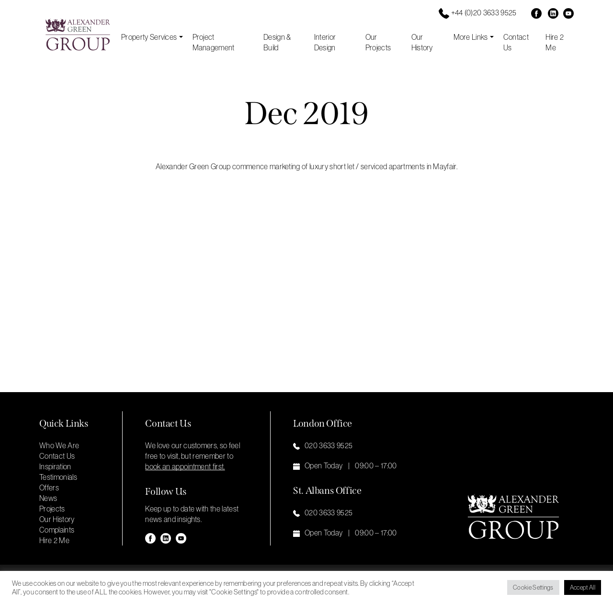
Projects (52, 508)
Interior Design (325, 42)
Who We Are (59, 445)
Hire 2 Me (554, 42)
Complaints (56, 529)
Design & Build (277, 42)
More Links (471, 37)
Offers (49, 487)
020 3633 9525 (328, 445)
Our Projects (378, 42)
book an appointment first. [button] (185, 466)
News (48, 498)
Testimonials (58, 477)
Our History (422, 42)
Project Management (214, 42)
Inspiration (55, 466)
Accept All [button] (582, 587)
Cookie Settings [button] (533, 587)
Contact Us (516, 42)
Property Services (149, 37)
